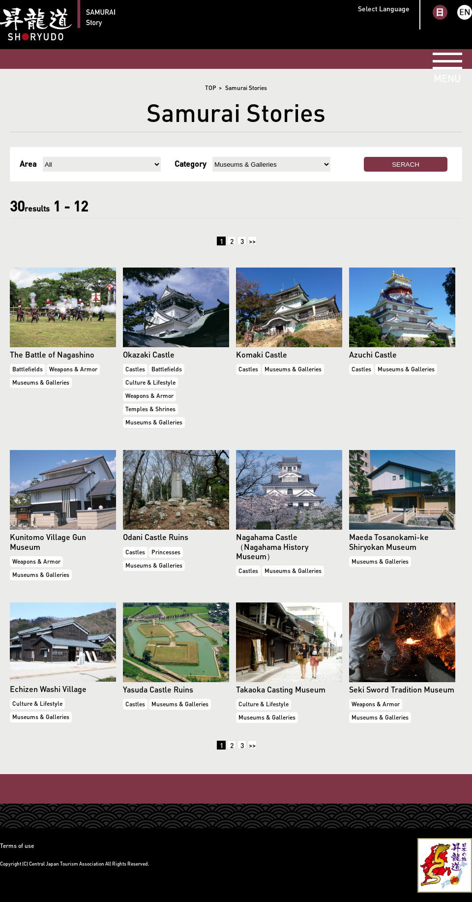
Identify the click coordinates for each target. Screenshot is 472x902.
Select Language (384, 8)
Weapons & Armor (73, 369)
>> (252, 241)
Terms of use (17, 845)
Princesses (165, 552)
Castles (135, 369)
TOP (210, 87)
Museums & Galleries (40, 382)
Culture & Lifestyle (150, 382)
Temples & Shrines (150, 409)
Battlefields (27, 369)
